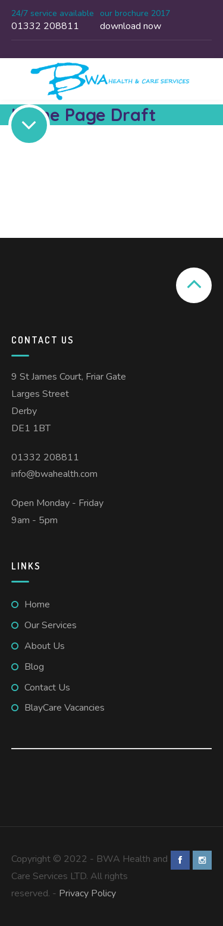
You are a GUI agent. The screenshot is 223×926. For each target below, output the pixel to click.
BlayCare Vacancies (64, 707)
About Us (44, 646)
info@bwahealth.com (54, 473)
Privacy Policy (87, 893)
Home (37, 604)
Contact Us (47, 687)
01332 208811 (45, 457)
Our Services (50, 625)
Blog (34, 666)
